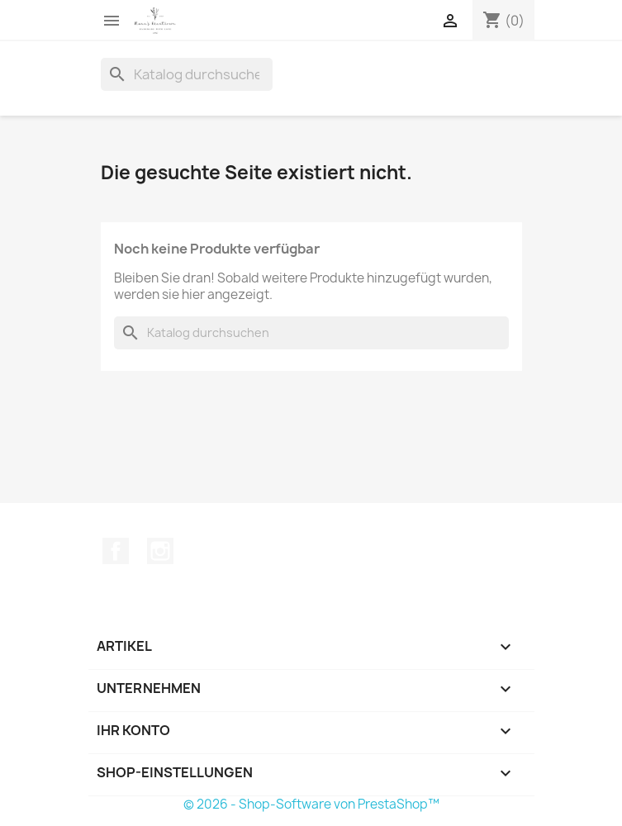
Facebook (115, 551)
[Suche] (187, 74)
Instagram (160, 551)
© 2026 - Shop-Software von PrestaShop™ (311, 804)
